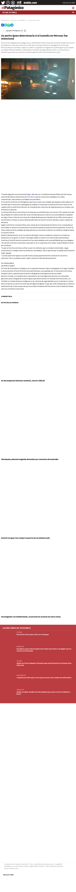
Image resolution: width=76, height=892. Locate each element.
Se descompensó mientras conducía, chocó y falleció (23, 380)
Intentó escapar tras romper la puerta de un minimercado (25, 538)
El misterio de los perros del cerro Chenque (33, 634)
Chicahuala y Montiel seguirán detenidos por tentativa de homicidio (29, 459)
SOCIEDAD (19, 632)
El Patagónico (5, 20)
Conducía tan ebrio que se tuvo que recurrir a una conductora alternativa (44, 678)
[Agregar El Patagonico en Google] (14, 31)
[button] (72, 81)
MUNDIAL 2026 (20, 646)
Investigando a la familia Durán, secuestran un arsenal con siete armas (31, 617)
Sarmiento (31, 197)
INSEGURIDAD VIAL (21, 675)
